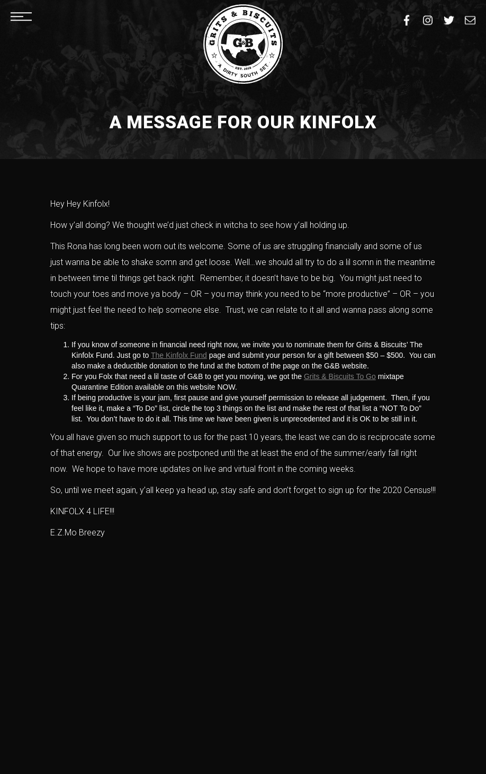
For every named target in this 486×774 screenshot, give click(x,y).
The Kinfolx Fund (179, 355)
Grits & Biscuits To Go (340, 376)
